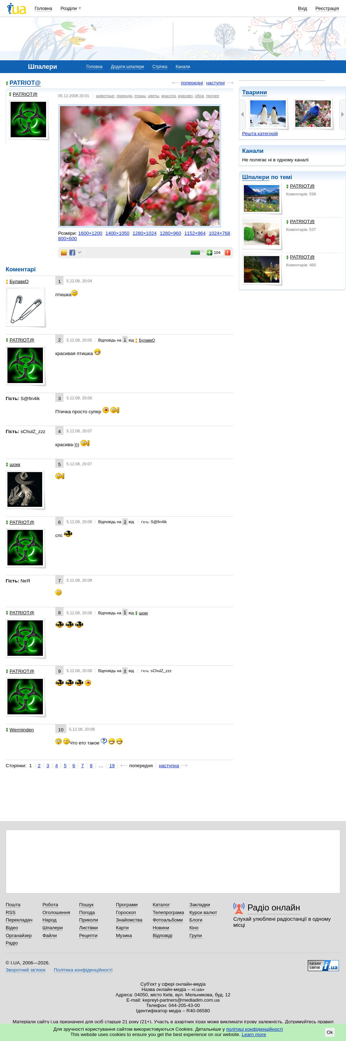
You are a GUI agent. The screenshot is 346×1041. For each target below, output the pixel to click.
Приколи (88, 920)
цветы (153, 96)
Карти (122, 927)
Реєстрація (327, 8)
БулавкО (17, 281)
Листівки (88, 927)
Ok (330, 1032)
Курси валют (203, 912)
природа (124, 96)
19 (112, 765)
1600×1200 (90, 233)
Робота (50, 904)
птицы (140, 96)
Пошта (13, 904)
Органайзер (19, 935)
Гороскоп (126, 912)
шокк (13, 464)
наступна (169, 765)
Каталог (161, 904)
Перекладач (19, 920)
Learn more (254, 1034)
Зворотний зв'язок (25, 970)
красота (168, 96)
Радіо (12, 943)
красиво (185, 96)
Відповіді (163, 935)
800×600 (67, 238)
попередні (192, 82)
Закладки (199, 904)
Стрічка (159, 66)
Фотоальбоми (168, 920)
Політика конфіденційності (83, 970)
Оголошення (56, 912)
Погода (87, 912)
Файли (50, 935)
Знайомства (129, 920)
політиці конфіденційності (254, 1029)
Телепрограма (168, 912)
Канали (183, 66)
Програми (127, 904)
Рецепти (88, 935)
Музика (124, 935)
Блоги (195, 920)
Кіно (194, 927)
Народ (50, 920)
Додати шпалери (127, 66)
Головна (43, 8)
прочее (212, 96)
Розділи (69, 8)
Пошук (86, 904)
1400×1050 (117, 233)
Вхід (302, 8)
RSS (11, 912)
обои (199, 96)
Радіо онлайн (273, 907)
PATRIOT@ (300, 186)
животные (105, 96)
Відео (12, 927)
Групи (195, 935)
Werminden (20, 729)
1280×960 (170, 233)
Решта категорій (260, 133)
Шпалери (255, 177)
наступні (215, 82)
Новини (161, 927)
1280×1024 (145, 233)
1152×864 (195, 233)
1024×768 (219, 233)
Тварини (254, 92)
